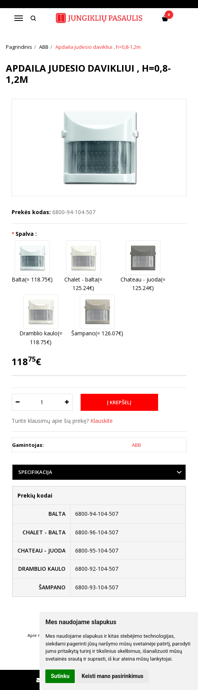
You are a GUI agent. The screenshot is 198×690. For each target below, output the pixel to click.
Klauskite (101, 420)
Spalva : (26, 233)
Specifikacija (35, 472)
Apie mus (37, 635)
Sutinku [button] (60, 676)
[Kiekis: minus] (17, 402)
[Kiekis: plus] (67, 402)
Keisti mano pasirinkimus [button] (112, 676)
